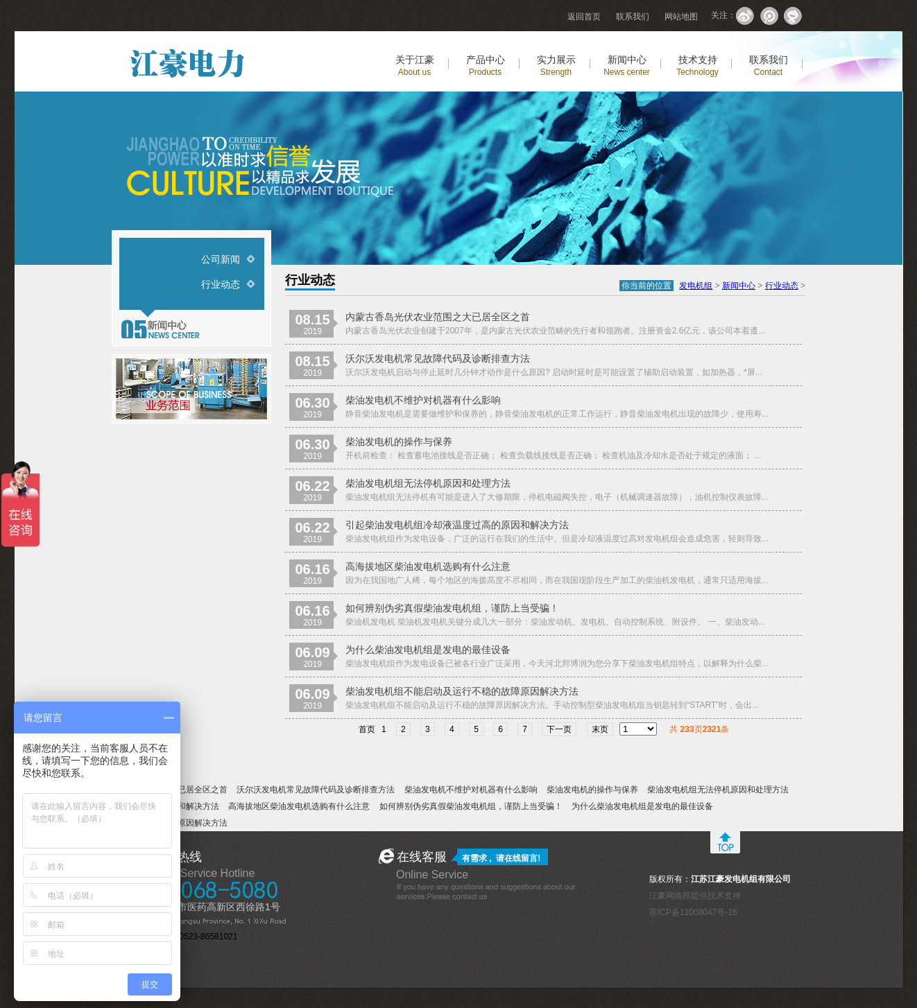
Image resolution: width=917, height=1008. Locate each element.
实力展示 (556, 65)
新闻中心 (626, 65)
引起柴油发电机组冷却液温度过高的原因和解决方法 (457, 524)
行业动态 (220, 284)
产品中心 (485, 65)
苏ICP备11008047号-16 (693, 912)
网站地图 (681, 16)
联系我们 (632, 16)
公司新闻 (220, 259)
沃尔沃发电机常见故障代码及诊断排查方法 (437, 358)
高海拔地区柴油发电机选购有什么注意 (428, 566)
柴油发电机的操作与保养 (398, 441)
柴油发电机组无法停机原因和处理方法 (428, 483)
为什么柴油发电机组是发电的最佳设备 (428, 649)
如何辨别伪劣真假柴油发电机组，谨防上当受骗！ (452, 608)
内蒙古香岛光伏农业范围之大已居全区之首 (437, 316)
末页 (600, 729)
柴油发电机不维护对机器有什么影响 (423, 400)
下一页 (559, 729)
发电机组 (695, 285)
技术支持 (697, 65)
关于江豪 (414, 65)
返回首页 (584, 16)
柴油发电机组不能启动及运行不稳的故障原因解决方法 (462, 691)
